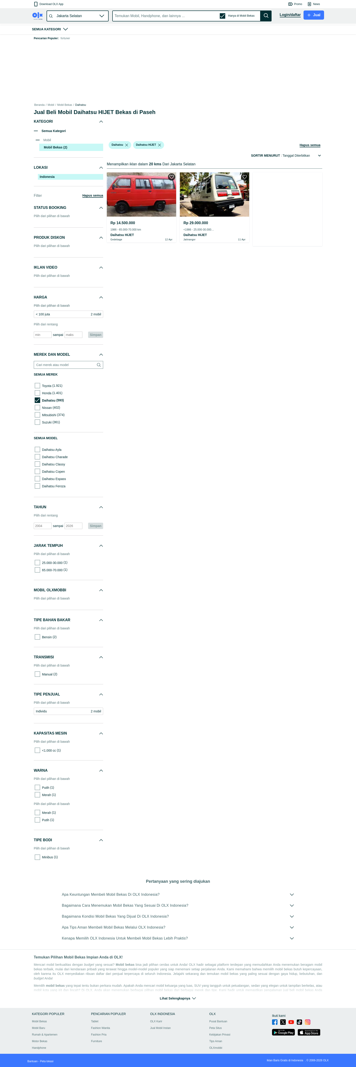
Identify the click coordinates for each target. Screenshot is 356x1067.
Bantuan (32, 1061)
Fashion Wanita (100, 1028)
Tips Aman (215, 1041)
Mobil (51, 104)
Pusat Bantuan (218, 1021)
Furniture (96, 1041)
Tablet (94, 1021)
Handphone (39, 1047)
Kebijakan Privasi (219, 1034)
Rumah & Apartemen (44, 1034)
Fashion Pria (98, 1034)
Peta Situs (215, 1028)
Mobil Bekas (64, 104)
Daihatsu (80, 104)
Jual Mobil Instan (160, 1028)
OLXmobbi (215, 1047)
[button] (48, 4)
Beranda (39, 104)
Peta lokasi (46, 1061)
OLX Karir (156, 1021)
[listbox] (126, 145)
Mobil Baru (38, 1028)
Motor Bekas (39, 1041)
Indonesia (47, 177)
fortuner (65, 38)
